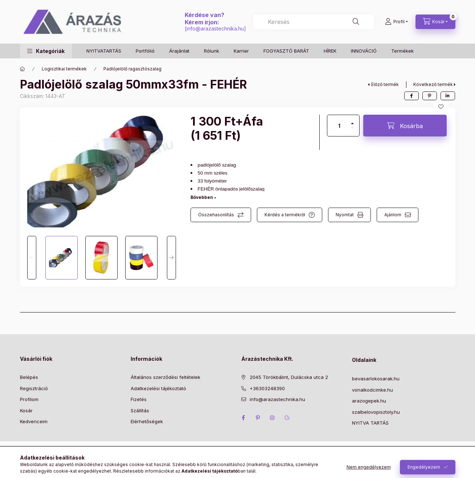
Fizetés (139, 399)
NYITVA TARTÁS (370, 423)
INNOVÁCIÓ (364, 51)
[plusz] (352, 120)
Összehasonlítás (216, 214)
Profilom (29, 399)
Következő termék (433, 84)
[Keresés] (356, 22)
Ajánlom (392, 214)
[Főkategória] (22, 69)
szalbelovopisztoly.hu (376, 412)
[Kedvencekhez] (441, 106)
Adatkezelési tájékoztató (158, 388)
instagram (272, 417)
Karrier (241, 51)
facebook (243, 417)
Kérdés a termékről (285, 214)
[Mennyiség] (339, 125)
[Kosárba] (405, 125)
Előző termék (385, 84)
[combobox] (313, 22)
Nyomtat (345, 214)
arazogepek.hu (369, 401)
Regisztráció (34, 388)
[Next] (171, 257)
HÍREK (330, 51)
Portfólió (145, 51)
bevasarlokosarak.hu (376, 378)
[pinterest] (429, 95)
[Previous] (31, 257)
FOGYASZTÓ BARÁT (286, 51)
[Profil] (396, 22)
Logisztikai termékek (64, 69)
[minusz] (352, 131)
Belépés (29, 377)
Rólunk (211, 51)
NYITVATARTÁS (103, 51)
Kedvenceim (34, 421)
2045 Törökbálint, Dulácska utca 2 (289, 377)
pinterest (258, 417)
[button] (46, 51)
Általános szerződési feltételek (165, 377)
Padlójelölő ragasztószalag (132, 69)
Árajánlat (179, 51)
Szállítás (140, 410)
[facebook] (411, 95)
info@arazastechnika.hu (215, 28)
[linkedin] (448, 95)
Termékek (402, 51)
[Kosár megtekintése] (435, 22)
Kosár (26, 410)
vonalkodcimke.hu (372, 390)
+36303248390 (267, 388)
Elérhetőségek (147, 421)
